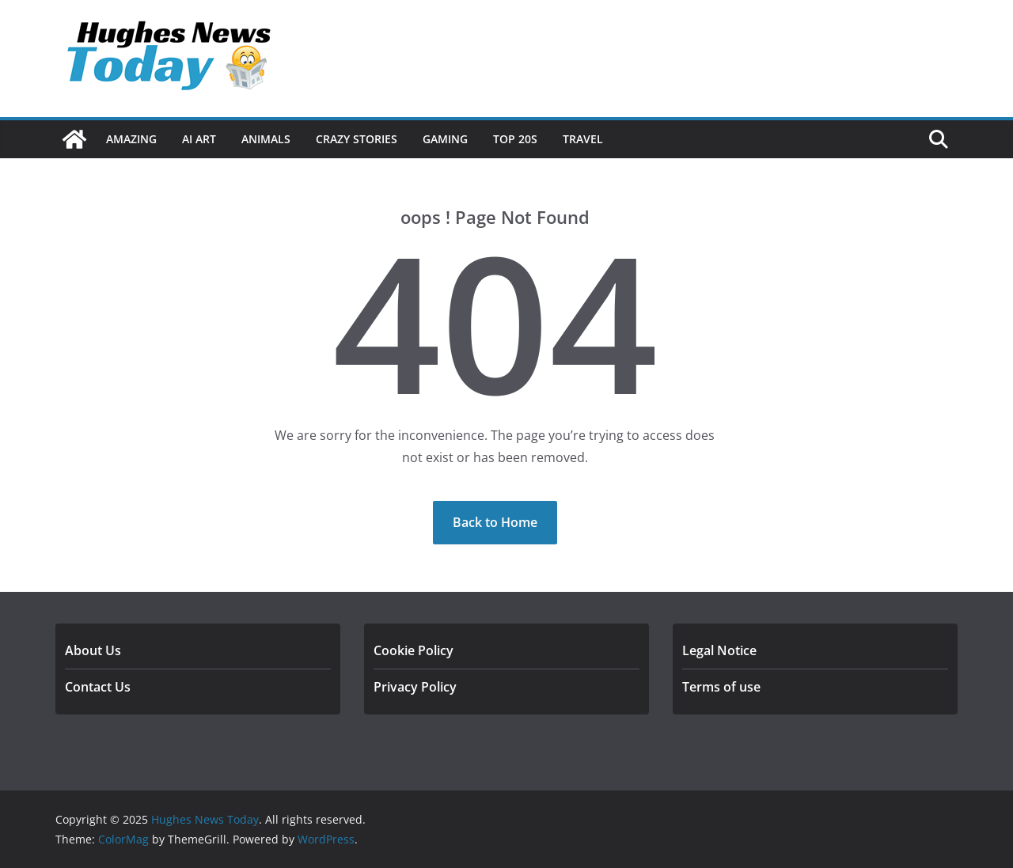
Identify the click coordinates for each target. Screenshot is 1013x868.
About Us (93, 650)
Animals (265, 138)
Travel (583, 138)
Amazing (131, 138)
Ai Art (199, 138)
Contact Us (98, 687)
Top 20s (515, 138)
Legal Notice (719, 650)
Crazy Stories (356, 138)
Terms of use (721, 687)
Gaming (445, 138)
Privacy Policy (415, 687)
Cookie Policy (413, 650)
